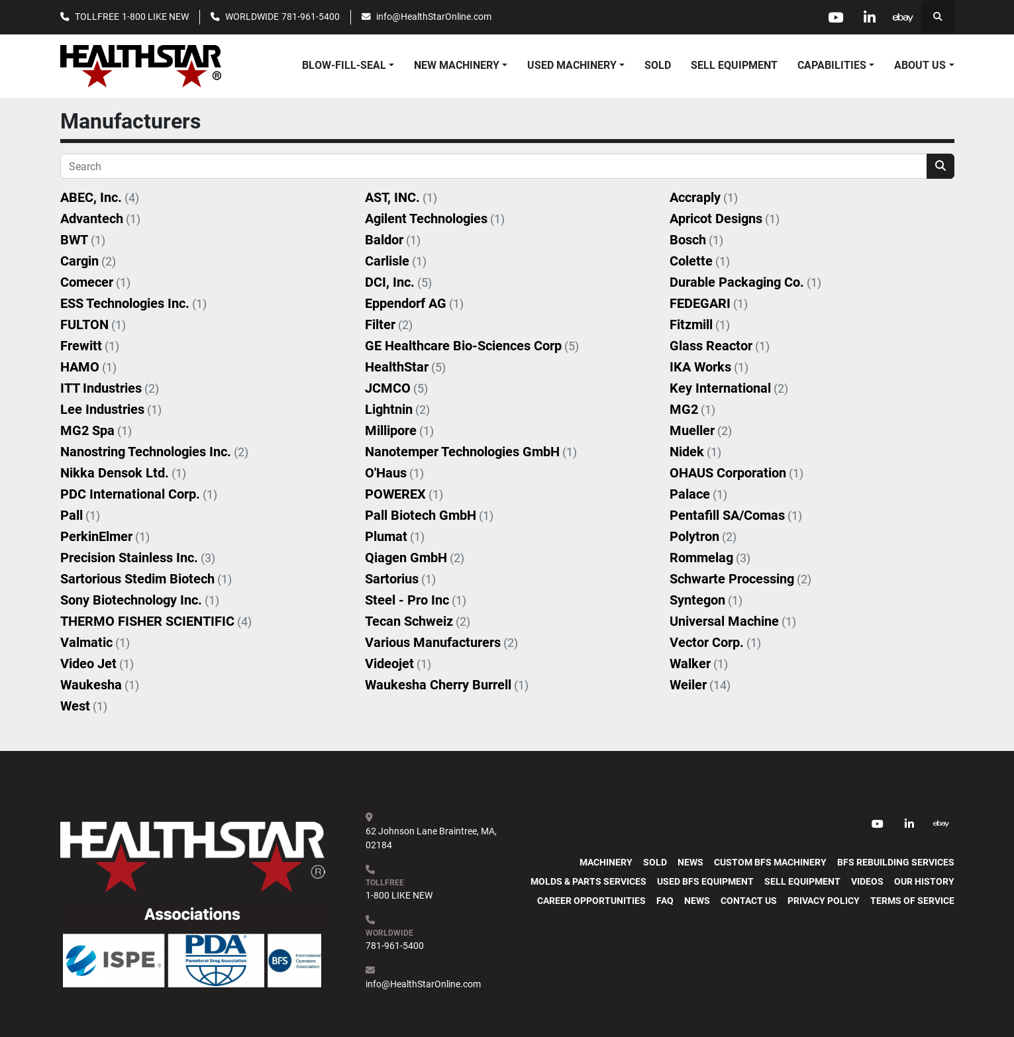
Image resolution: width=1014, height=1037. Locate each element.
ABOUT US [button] (920, 65)
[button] (460, 66)
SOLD (657, 65)
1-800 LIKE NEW (155, 16)
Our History (924, 881)
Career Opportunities (591, 900)
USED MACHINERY (572, 65)
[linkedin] (869, 17)
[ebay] (903, 17)
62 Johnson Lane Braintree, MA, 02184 (432, 838)
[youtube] (835, 17)
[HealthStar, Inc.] (192, 855)
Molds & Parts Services (588, 881)
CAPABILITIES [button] (831, 65)
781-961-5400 (310, 16)
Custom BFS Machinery (770, 862)
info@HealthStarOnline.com (433, 16)
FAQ (665, 900)
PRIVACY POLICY (823, 900)
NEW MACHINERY (456, 65)
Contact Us (749, 900)
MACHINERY (606, 862)
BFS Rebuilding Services (895, 862)
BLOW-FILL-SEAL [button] (344, 65)
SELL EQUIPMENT (734, 65)
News (690, 862)
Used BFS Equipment (705, 881)
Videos (867, 881)
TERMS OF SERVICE (912, 900)
